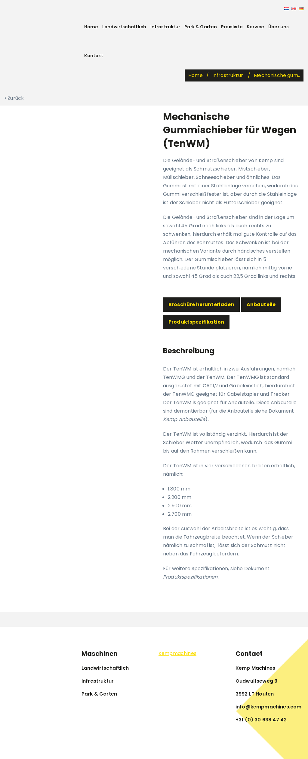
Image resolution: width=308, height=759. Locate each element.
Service (255, 27)
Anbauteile (261, 304)
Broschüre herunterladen (201, 304)
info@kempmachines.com (268, 706)
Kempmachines (177, 653)
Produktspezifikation (196, 321)
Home (91, 27)
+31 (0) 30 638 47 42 (261, 719)
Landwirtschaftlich (124, 27)
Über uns (278, 27)
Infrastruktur (165, 27)
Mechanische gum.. (277, 75)
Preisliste (232, 27)
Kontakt (93, 56)
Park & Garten (200, 27)
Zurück (14, 98)
